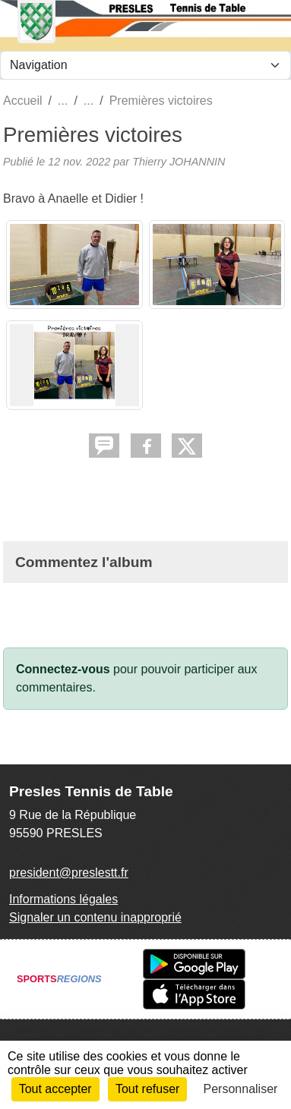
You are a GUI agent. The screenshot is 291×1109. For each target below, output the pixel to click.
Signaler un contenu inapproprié (95, 917)
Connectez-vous (63, 669)
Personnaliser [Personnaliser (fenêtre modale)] (241, 1088)
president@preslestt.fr (68, 872)
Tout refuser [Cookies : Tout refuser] (147, 1088)
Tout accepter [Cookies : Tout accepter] (55, 1088)
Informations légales (63, 899)
